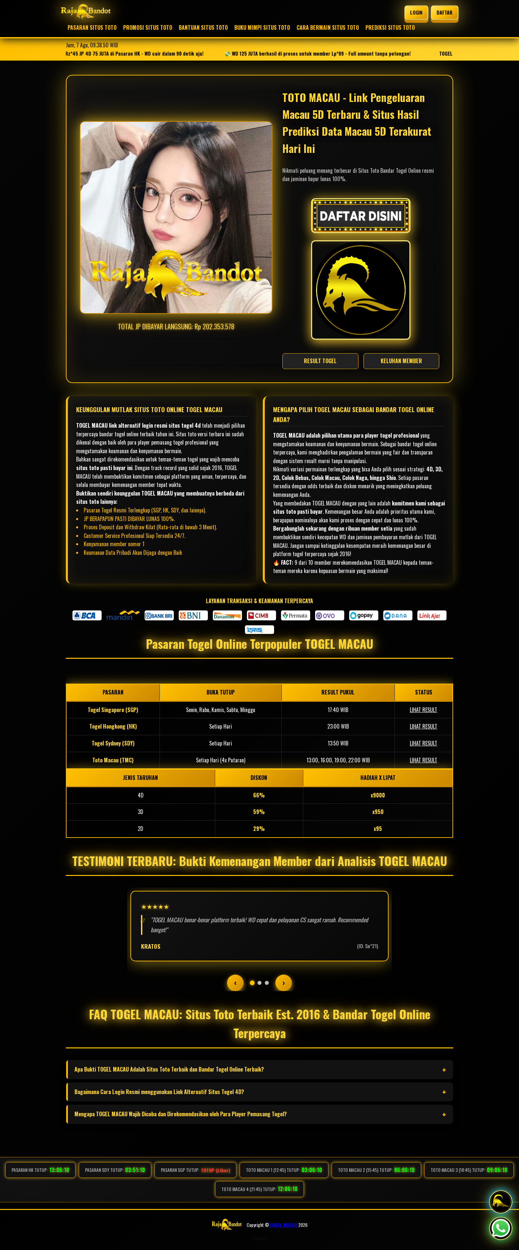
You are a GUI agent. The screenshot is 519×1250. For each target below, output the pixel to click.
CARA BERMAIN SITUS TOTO (328, 27)
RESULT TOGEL (320, 361)
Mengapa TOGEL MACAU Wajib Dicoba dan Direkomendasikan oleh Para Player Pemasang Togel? (180, 1114)
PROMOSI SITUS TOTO (147, 27)
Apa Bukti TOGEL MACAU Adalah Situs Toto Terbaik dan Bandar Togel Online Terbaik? (169, 1069)
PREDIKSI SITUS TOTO (390, 27)
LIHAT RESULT (423, 710)
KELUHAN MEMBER (401, 361)
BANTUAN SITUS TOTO (203, 27)
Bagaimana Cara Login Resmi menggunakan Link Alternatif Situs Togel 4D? (159, 1092)
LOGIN (416, 12)
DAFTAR (444, 12)
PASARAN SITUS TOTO (92, 27)
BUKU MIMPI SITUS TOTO (262, 27)
